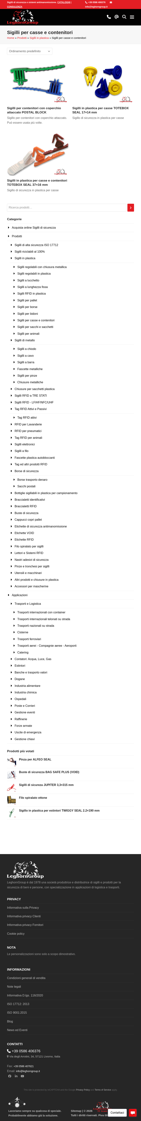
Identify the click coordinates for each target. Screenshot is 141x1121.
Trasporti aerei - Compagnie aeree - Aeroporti (46, 645)
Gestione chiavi (25, 739)
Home (10, 37)
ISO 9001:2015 (17, 1012)
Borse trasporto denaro (32, 479)
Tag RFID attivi (27, 417)
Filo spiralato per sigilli (29, 546)
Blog (10, 1021)
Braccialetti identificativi (30, 499)
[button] (124, 17)
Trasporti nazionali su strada (35, 625)
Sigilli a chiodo (26, 348)
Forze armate (23, 725)
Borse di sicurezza (27, 471)
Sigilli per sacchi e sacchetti (35, 326)
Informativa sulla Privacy (23, 907)
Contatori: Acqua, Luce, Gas (33, 659)
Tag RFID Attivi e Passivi (30, 409)
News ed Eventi (17, 1030)
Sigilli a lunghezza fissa (32, 287)
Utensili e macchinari (28, 573)
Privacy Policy (83, 1090)
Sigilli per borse (27, 307)
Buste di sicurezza (26, 513)
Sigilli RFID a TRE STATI (31, 395)
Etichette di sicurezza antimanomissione (41, 526)
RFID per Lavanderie (28, 424)
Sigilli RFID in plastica (31, 293)
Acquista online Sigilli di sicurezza (34, 227)
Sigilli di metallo (25, 340)
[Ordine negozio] (29, 51)
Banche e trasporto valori (31, 672)
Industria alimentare (27, 685)
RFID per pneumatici (28, 431)
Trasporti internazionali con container (41, 612)
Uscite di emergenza (28, 732)
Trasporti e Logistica (28, 603)
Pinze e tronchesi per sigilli (32, 566)
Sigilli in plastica (39, 37)
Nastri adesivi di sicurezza (31, 559)
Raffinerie (21, 719)
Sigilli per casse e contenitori (36, 320)
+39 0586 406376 (95, 2)
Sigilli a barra (25, 362)
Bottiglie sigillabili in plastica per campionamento (46, 493)
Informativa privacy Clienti (24, 916)
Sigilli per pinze (27, 375)
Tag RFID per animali (28, 437)
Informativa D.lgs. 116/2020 (25, 995)
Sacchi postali (26, 486)
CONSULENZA (14, 6)
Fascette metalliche (30, 369)
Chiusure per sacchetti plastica (35, 389)
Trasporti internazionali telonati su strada (43, 619)
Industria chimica (26, 692)
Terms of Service (103, 1090)
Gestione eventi (25, 712)
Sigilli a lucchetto (28, 280)
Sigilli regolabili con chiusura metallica (42, 267)
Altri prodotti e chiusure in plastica (36, 579)
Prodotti (22, 37)
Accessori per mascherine (31, 586)
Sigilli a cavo (25, 355)
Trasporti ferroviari (29, 639)
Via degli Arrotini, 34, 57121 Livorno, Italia (34, 1056)
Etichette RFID (24, 539)
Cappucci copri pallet (28, 519)
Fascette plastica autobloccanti (35, 457)
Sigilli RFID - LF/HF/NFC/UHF (34, 402)
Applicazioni (19, 595)
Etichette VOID (24, 533)
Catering (22, 652)
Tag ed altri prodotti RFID (31, 464)
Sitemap (76, 1110)
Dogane (20, 679)
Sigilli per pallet (27, 300)
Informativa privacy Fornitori (25, 924)
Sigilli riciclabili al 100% (30, 251)
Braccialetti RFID (26, 506)
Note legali (14, 986)
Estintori (20, 665)
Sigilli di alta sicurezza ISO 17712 (36, 245)
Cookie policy (15, 933)
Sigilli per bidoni (27, 313)
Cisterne (22, 632)
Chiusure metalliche (30, 382)
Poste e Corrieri (25, 705)
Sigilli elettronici (25, 444)
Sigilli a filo (21, 451)
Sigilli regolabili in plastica (33, 273)
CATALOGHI (63, 2)
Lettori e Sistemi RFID (29, 553)
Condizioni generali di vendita (26, 978)
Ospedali (20, 699)
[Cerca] (130, 208)
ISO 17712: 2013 (18, 1004)
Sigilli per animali (28, 333)
